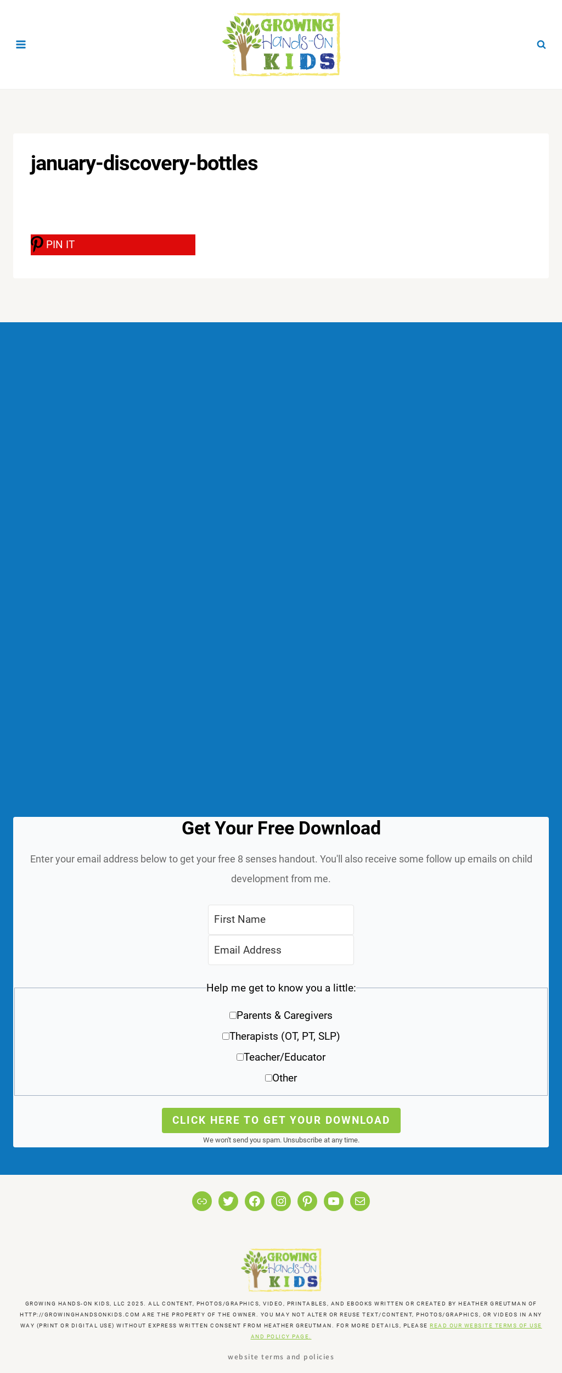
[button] (281, 1037)
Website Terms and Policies (281, 1356)
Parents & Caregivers (285, 1015)
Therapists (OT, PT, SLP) (284, 1036)
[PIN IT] (113, 244)
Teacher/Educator (284, 1057)
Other (284, 1078)
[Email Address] (281, 950)
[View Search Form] (541, 44)
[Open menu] (21, 44)
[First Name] (281, 920)
